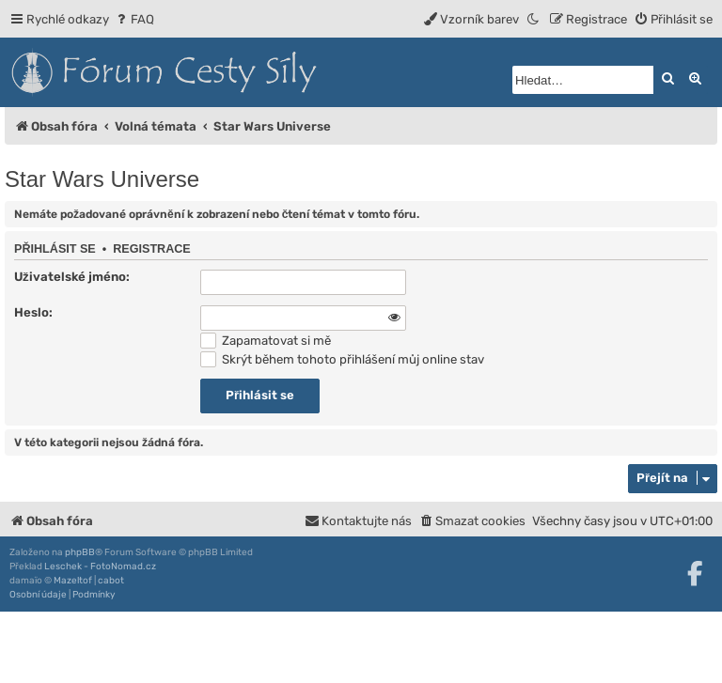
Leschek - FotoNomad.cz (100, 566)
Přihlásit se (55, 249)
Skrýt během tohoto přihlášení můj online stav (342, 359)
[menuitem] (134, 19)
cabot (111, 580)
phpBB (80, 552)
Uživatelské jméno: (72, 277)
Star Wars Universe (102, 179)
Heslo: (33, 312)
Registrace (152, 249)
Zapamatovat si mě (265, 341)
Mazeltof (73, 580)
